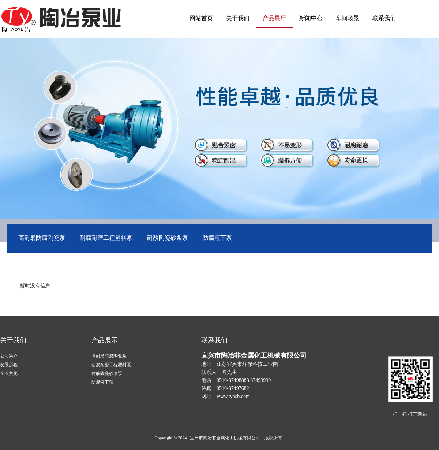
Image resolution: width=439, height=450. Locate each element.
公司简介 (9, 355)
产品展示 (104, 340)
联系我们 (384, 18)
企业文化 (9, 373)
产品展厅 (274, 18)
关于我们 (237, 18)
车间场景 (347, 18)
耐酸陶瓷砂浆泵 (167, 238)
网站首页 (201, 18)
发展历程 (9, 364)
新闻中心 (311, 18)
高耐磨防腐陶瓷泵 (41, 238)
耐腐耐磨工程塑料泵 (106, 238)
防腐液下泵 (217, 238)
